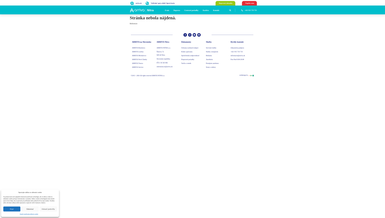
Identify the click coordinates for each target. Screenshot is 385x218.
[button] (230, 10)
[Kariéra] (206, 10)
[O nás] (167, 10)
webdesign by (243, 76)
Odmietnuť (30, 209)
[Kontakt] (216, 10)
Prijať (12, 209)
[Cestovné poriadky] (191, 10)
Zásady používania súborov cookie (29, 214)
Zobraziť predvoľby (48, 209)
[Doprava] (177, 10)
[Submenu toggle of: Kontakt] (220, 10)
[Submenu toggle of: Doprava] (180, 10)
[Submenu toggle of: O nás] (170, 10)
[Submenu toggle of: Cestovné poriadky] (199, 10)
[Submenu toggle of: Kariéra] (209, 10)
